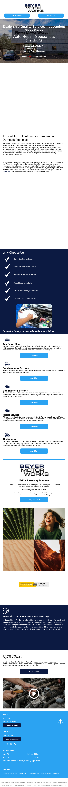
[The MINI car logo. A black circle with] (49, 71)
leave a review (8, 629)
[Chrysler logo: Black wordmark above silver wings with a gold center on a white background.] (19, 227)
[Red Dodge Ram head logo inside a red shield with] (49, 201)
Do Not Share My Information (17, 782)
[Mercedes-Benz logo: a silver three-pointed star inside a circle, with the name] (19, 84)
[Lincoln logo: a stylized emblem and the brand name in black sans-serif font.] (49, 227)
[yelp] (14, 744)
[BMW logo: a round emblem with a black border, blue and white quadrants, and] (19, 71)
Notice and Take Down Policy (44, 782)
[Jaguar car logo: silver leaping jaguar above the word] (49, 98)
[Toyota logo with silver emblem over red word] (49, 188)
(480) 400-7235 (8, 735)
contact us (6, 171)
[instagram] (11, 744)
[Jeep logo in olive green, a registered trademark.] (49, 214)
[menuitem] (11, 773)
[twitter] (7, 744)
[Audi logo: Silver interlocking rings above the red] (49, 84)
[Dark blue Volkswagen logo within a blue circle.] (19, 124)
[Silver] (19, 111)
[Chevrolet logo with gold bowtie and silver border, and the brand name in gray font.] (19, 201)
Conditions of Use (31, 782)
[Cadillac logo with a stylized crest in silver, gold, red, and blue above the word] (49, 241)
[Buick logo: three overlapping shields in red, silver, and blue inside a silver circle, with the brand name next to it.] (19, 241)
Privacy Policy (4, 782)
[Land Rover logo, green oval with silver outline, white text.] (49, 111)
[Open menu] (64, 8)
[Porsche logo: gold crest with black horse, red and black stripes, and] (19, 98)
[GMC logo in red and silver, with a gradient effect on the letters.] (19, 214)
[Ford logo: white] (19, 188)
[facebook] (4, 744)
